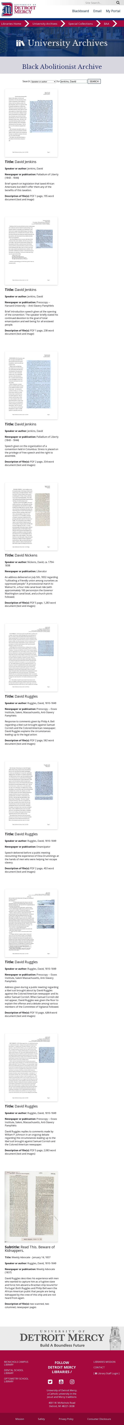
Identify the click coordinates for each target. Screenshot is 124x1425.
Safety (41, 1419)
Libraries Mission (104, 1362)
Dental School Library (13, 1371)
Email (97, 11)
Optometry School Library (16, 1380)
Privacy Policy (66, 1419)
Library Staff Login (108, 1373)
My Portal (113, 11)
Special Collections (80, 24)
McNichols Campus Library (16, 1363)
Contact (99, 1367)
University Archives (44, 24)
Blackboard (80, 11)
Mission (19, 1419)
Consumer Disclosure (99, 1419)
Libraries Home (11, 24)
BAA (106, 24)
